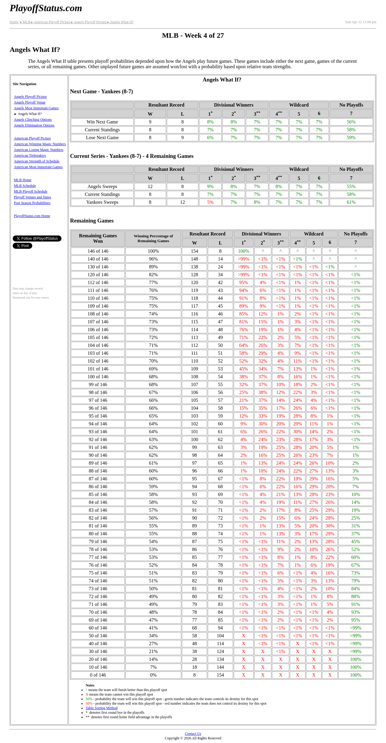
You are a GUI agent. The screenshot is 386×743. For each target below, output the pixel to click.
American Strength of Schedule (36, 161)
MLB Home (22, 180)
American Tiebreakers (30, 155)
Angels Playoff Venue (30, 102)
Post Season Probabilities (32, 203)
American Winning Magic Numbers (40, 144)
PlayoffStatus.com (46, 7)
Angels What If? (120, 22)
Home (14, 22)
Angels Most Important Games (36, 108)
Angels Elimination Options (34, 125)
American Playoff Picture (50, 22)
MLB (24, 22)
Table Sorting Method (101, 708)
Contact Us (193, 734)
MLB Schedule (25, 186)
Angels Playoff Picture (89, 22)
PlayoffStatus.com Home (32, 216)
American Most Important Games (38, 167)
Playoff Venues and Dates (32, 197)
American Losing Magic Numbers (38, 150)
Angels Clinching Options (33, 119)
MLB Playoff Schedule (30, 191)
